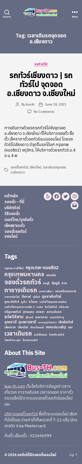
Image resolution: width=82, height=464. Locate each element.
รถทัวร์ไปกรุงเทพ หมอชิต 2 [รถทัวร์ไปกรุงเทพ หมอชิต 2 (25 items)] (19, 307)
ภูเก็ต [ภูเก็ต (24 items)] (24, 301)
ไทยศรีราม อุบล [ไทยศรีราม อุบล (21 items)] (12, 340)
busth (30, 104)
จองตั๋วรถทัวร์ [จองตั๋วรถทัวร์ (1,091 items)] (22, 282)
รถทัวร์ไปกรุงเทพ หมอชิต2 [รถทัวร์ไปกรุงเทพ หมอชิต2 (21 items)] (53, 301)
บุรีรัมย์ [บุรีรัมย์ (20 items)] (36, 296)
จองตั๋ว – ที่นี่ (14, 201)
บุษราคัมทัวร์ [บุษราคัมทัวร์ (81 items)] (51, 296)
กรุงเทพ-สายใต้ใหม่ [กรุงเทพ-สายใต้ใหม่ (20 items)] (14, 268)
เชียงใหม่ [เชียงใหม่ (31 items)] (23, 327)
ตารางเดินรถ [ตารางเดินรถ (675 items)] (20, 290)
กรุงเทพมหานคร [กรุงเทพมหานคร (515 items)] (24, 274)
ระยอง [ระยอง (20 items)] (39, 307)
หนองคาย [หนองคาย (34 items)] (41, 317)
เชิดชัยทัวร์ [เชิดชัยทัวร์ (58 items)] (65, 322)
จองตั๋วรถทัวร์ (19, 167)
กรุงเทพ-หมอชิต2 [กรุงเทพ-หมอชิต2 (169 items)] (42, 267)
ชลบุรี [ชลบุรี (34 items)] (46, 283)
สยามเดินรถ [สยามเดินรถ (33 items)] (54, 312)
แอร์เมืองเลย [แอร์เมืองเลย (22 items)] (40, 334)
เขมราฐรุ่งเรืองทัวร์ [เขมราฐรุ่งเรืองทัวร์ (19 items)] (47, 322)
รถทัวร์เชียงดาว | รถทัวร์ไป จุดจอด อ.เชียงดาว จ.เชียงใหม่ (41, 84)
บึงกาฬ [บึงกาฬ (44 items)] (26, 296)
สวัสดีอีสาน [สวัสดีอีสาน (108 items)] (13, 316)
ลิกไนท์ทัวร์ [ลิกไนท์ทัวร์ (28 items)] (51, 307)
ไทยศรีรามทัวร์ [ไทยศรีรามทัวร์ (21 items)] (56, 334)
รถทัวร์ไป (41, 64)
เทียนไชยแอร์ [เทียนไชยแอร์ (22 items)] (37, 327)
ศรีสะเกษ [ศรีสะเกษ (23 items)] (64, 307)
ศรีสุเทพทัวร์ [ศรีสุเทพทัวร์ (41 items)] (12, 312)
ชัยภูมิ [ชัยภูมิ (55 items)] (56, 283)
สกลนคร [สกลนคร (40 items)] (28, 312)
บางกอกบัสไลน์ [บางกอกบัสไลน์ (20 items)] (12, 296)
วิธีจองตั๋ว (12, 213)
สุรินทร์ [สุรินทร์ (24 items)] (29, 317)
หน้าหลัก (11, 195)
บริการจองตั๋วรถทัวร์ (21, 414)
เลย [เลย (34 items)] (70, 327)
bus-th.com (14, 386)
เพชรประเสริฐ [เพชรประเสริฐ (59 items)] (56, 327)
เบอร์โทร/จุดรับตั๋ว (18, 219)
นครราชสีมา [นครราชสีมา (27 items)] (46, 291)
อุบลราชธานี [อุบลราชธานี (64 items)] (27, 322)
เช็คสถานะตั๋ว (14, 225)
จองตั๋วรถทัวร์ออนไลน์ (15, 234)
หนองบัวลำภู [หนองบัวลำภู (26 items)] (57, 317)
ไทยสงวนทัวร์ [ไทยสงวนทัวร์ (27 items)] (30, 340)
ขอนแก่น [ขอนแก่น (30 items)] (51, 275)
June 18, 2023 (55, 104)
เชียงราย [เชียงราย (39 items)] (10, 327)
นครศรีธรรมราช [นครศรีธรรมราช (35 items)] (65, 291)
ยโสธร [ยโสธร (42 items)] (33, 302)
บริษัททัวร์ (12, 207)
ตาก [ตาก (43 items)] (64, 283)
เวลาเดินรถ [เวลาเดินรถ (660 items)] (18, 333)
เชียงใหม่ (35, 167)
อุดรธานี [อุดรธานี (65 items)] (10, 322)
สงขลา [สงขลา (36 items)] (40, 312)
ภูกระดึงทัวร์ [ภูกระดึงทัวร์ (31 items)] (11, 302)
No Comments (44, 112)
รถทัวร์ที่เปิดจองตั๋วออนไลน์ (36, 455)
